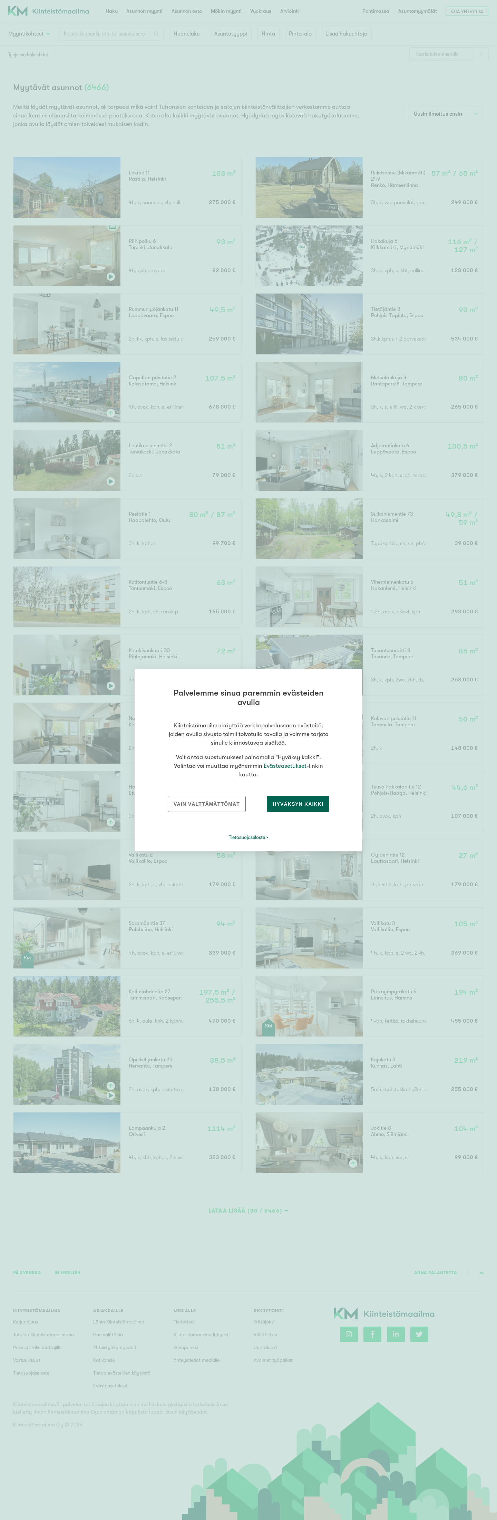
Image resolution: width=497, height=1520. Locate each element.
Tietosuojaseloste (247, 837)
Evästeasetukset (285, 766)
